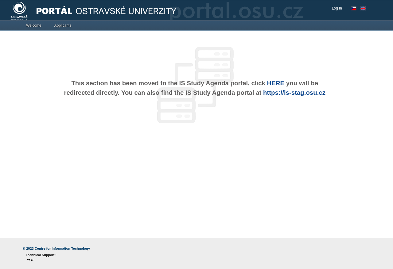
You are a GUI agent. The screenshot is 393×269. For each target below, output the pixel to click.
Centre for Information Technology (62, 248)
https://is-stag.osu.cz (294, 92)
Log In (337, 8)
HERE (276, 83)
